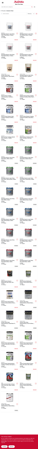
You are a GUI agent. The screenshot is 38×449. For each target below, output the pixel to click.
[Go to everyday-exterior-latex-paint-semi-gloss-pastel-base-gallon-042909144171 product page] (28, 175)
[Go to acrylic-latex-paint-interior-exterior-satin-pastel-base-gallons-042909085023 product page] (10, 72)
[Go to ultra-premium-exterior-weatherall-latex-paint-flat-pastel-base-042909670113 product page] (10, 278)
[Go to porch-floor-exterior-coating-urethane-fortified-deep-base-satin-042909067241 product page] (28, 114)
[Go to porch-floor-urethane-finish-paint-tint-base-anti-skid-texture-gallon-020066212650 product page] (28, 134)
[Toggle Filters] (36, 13)
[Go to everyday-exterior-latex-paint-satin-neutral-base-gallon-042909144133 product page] (10, 217)
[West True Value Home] (19, 2)
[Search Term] (17, 7)
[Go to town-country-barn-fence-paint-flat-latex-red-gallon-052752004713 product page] (28, 361)
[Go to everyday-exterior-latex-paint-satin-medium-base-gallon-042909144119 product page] (28, 196)
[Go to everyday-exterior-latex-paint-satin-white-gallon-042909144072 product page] (10, 196)
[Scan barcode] (35, 7)
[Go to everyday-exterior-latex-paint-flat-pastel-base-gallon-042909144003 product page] (28, 258)
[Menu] (2, 2)
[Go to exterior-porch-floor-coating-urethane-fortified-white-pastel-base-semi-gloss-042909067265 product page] (28, 93)
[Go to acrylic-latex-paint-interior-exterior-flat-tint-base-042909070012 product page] (28, 319)
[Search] (32, 7)
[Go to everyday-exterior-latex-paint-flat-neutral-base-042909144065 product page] (10, 52)
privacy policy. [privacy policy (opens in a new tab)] (4, 441)
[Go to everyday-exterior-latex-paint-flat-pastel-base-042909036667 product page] (28, 72)
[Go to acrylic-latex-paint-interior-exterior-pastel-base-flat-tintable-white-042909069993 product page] (10, 319)
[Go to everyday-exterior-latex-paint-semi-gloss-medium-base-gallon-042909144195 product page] (28, 155)
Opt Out (11, 446)
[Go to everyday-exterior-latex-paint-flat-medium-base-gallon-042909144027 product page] (28, 237)
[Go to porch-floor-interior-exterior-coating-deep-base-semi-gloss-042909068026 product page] (10, 340)
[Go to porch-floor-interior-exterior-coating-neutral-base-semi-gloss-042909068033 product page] (28, 340)
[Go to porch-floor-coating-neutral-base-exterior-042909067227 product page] (10, 134)
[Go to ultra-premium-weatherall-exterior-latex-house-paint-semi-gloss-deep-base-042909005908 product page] (28, 278)
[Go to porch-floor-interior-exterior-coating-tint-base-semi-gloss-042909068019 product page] (10, 361)
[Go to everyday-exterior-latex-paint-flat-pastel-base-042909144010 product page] (28, 52)
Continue (4, 446)
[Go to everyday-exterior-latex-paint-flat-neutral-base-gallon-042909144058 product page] (10, 258)
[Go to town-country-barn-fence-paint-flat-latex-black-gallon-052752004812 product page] (10, 381)
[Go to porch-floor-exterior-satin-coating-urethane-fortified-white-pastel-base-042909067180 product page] (10, 114)
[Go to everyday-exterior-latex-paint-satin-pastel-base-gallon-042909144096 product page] (28, 217)
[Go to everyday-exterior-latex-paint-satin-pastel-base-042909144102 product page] (10, 31)
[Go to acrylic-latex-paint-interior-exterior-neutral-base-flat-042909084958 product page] (10, 402)
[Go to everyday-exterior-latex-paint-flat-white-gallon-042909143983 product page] (10, 237)
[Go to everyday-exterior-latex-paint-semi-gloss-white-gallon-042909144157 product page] (10, 155)
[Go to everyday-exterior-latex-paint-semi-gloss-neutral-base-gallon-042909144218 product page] (10, 175)
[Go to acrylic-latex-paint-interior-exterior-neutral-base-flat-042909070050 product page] (28, 299)
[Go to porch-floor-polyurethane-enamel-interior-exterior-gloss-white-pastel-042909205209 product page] (10, 299)
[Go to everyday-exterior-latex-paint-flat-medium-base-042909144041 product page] (28, 31)
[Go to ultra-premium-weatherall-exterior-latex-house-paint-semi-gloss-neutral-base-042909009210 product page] (28, 381)
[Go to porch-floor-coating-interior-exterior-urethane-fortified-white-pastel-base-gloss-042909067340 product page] (10, 93)
